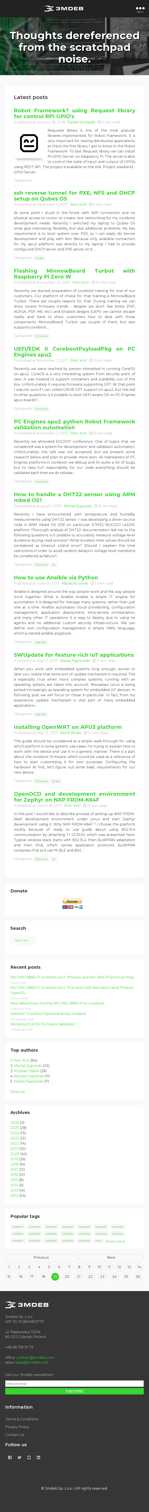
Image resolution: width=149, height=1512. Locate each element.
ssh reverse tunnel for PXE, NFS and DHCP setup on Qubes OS (74, 196)
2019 (14, 1159)
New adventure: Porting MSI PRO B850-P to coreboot (57, 1003)
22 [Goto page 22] (90, 1277)
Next (111, 1257)
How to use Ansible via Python (56, 577)
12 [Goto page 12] (119, 1267)
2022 (14, 1143)
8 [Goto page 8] (79, 1267)
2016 (14, 1175)
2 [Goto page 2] (19, 1267)
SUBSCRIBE (74, 1391)
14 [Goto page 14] (139, 1267)
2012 (14, 1196)
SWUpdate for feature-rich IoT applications (74, 655)
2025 (14, 1128)
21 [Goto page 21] (78, 1277)
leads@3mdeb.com (31, 1362)
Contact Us (14, 1435)
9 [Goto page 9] (89, 1267)
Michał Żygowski (78, 506)
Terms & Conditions (21, 1419)
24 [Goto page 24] (114, 1277)
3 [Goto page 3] (29, 1267)
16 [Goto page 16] (20, 1277)
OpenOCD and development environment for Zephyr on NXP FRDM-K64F (74, 797)
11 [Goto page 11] (109, 1267)
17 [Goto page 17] (32, 1277)
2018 (14, 1164)
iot (53, 564)
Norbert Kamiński (29, 1076)
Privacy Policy (17, 1427)
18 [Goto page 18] (43, 1277)
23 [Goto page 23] (102, 1277)
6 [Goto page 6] (59, 1267)
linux (99, 1240)
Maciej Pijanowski (75, 661)
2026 (14, 1123)
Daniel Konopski (81, 122)
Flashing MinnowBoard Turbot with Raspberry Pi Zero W (74, 274)
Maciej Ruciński (75, 583)
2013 (14, 1190)
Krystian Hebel (26, 1071)
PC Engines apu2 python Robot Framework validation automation (74, 424)
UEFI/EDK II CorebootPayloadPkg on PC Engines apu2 (74, 352)
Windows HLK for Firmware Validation (42, 1024)
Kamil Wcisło (70, 733)
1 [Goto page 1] (9, 1267)
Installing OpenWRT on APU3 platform (68, 727)
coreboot (17, 1226)
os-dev (40, 258)
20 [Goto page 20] (67, 1277)
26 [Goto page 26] (138, 1277)
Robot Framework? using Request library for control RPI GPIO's (74, 113)
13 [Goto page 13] (129, 1267)
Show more (115, 1241)
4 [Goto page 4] (39, 1267)
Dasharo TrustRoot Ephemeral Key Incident (48, 1014)
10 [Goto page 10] (99, 1267)
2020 (14, 1154)
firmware (41, 336)
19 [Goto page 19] (55, 1277)
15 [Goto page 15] (9, 1277)
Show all (17, 1092)
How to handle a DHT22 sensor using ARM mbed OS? (74, 497)
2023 (14, 1138)
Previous (41, 1257)
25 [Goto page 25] (126, 1277)
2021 (14, 1149)
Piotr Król (78, 204)
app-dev (41, 642)
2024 (14, 1133)
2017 (14, 1169)
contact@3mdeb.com (35, 1358)
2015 (14, 1180)
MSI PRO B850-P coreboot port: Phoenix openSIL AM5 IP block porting (72, 977)
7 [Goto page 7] (69, 1267)
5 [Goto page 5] (49, 1267)
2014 (14, 1185)
